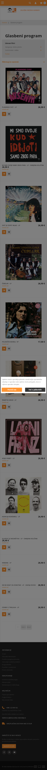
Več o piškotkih (35, 389)
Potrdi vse (12, 389)
